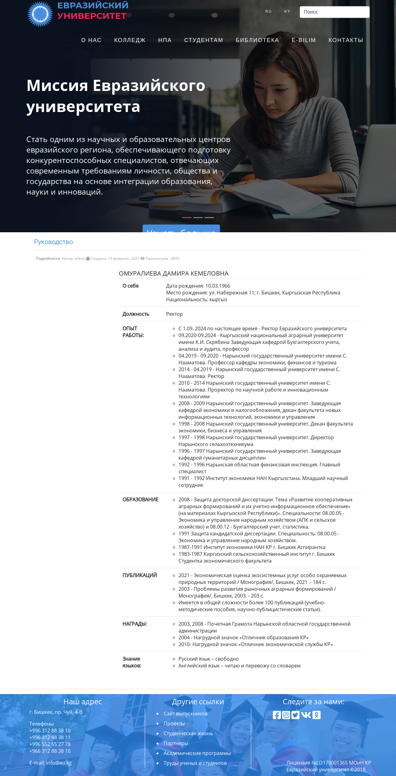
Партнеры (176, 743)
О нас (91, 40)
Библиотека (257, 40)
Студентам (203, 40)
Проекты (174, 723)
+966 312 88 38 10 (50, 751)
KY (287, 11)
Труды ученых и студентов (195, 763)
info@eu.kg (59, 762)
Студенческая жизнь (188, 733)
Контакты (346, 40)
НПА (165, 40)
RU (268, 11)
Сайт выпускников (186, 713)
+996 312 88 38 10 (50, 730)
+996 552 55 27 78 (50, 744)
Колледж (130, 40)
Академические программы (197, 753)
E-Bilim (304, 40)
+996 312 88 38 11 (50, 737)
